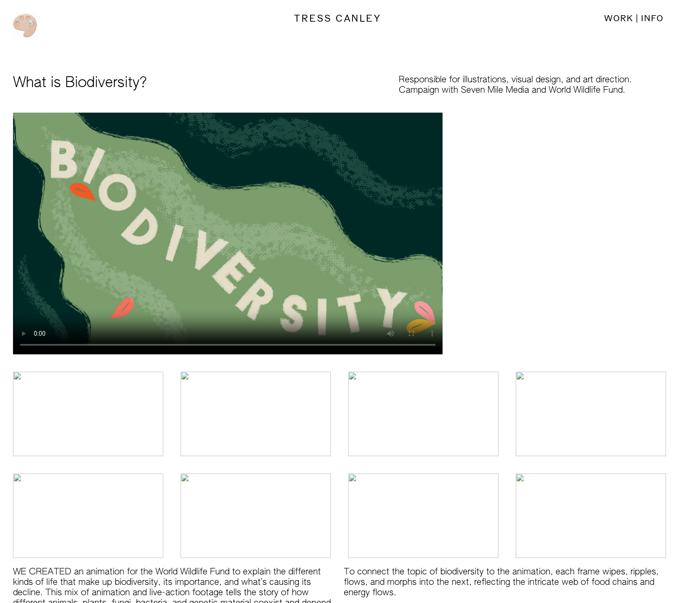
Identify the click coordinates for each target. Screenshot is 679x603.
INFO (650, 18)
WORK (618, 18)
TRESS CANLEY (339, 18)
